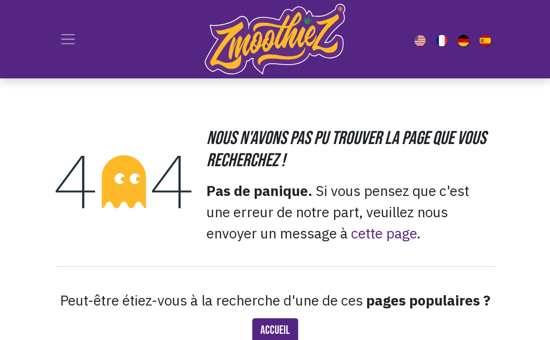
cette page (384, 233)
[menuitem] (422, 39)
